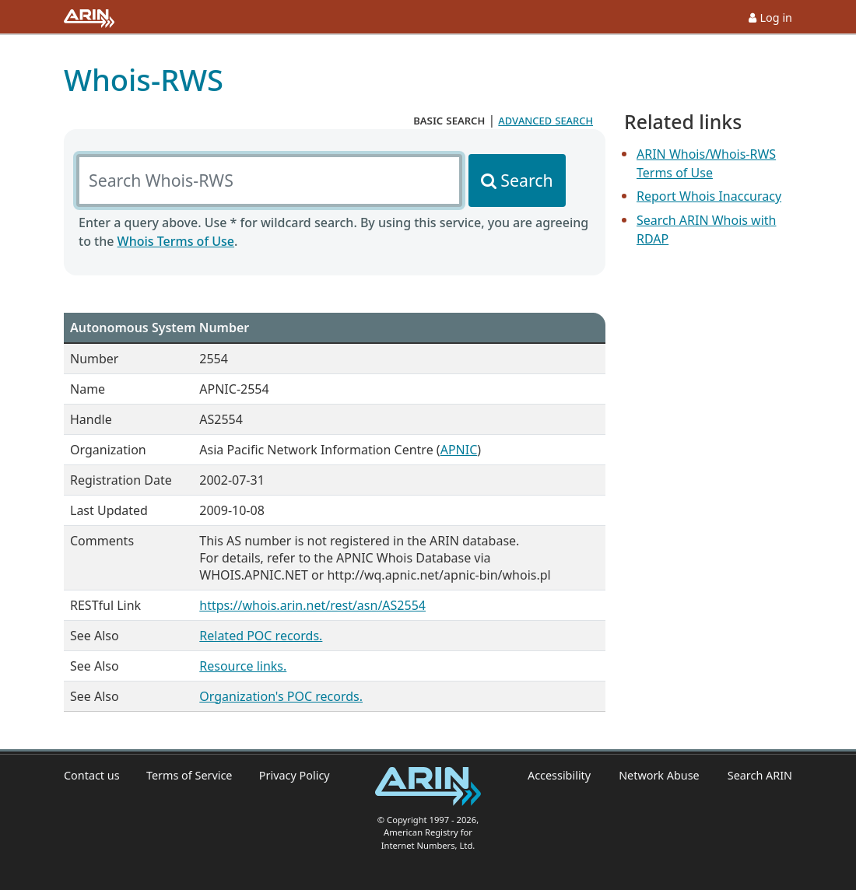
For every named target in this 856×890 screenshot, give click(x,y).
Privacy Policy (294, 775)
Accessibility (559, 775)
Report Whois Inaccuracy (709, 196)
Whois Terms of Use (176, 241)
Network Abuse (659, 775)
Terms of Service (189, 775)
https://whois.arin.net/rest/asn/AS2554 (312, 605)
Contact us (92, 775)
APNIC (459, 449)
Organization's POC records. (281, 696)
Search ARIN (760, 775)
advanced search (545, 119)
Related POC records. (260, 635)
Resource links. (242, 666)
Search (526, 180)
